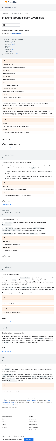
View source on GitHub (11, 25)
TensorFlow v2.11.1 (9, 7)
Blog (3, 419)
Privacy (9, 436)
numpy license (14, 404)
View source (5, 148)
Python (26, 13)
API (10, 13)
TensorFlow (5, 13)
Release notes (33, 421)
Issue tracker (32, 419)
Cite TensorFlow (33, 430)
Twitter (4, 424)
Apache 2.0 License (31, 400)
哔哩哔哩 (4, 427)
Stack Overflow (33, 424)
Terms (3, 436)
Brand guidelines (33, 427)
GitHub (4, 421)
